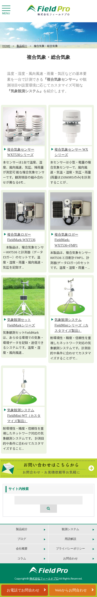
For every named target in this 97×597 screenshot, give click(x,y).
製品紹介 (22, 46)
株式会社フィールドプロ (44, 578)
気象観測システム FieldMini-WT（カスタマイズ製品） (24, 415)
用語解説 (70, 539)
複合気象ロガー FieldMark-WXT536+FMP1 (66, 240)
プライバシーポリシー (70, 548)
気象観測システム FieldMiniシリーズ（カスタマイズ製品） (71, 325)
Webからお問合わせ (71, 590)
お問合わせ (70, 558)
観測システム (70, 529)
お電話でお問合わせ (23, 590)
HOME (6, 46)
